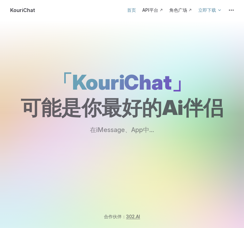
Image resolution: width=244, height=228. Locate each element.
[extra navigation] (231, 10)
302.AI (133, 216)
